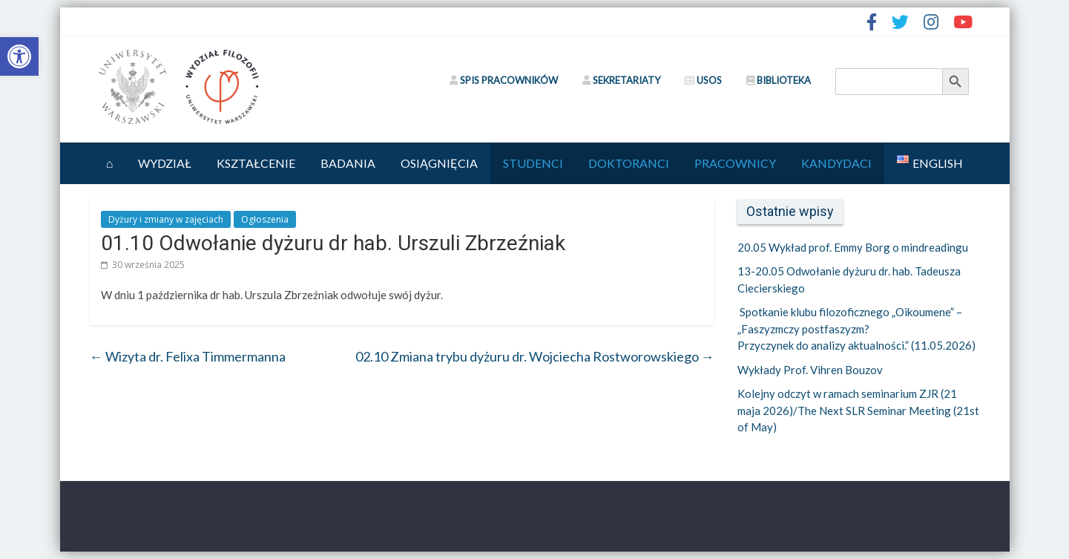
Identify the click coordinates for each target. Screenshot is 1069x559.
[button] (19, 56)
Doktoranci (628, 163)
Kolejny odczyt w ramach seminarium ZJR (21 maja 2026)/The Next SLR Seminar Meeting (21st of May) (858, 410)
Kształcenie (256, 163)
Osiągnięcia (439, 163)
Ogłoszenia (265, 219)
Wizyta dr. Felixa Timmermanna (188, 356)
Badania (347, 163)
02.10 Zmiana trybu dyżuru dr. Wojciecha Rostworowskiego (534, 356)
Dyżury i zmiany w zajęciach (165, 219)
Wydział (164, 163)
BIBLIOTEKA (778, 80)
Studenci (533, 163)
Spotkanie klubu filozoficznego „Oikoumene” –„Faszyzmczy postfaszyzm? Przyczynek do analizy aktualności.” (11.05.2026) (857, 328)
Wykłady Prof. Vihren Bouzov (810, 369)
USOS (703, 80)
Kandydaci (836, 163)
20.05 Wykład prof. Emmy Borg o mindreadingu (852, 247)
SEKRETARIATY (621, 80)
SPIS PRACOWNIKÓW (504, 80)
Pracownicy (735, 163)
